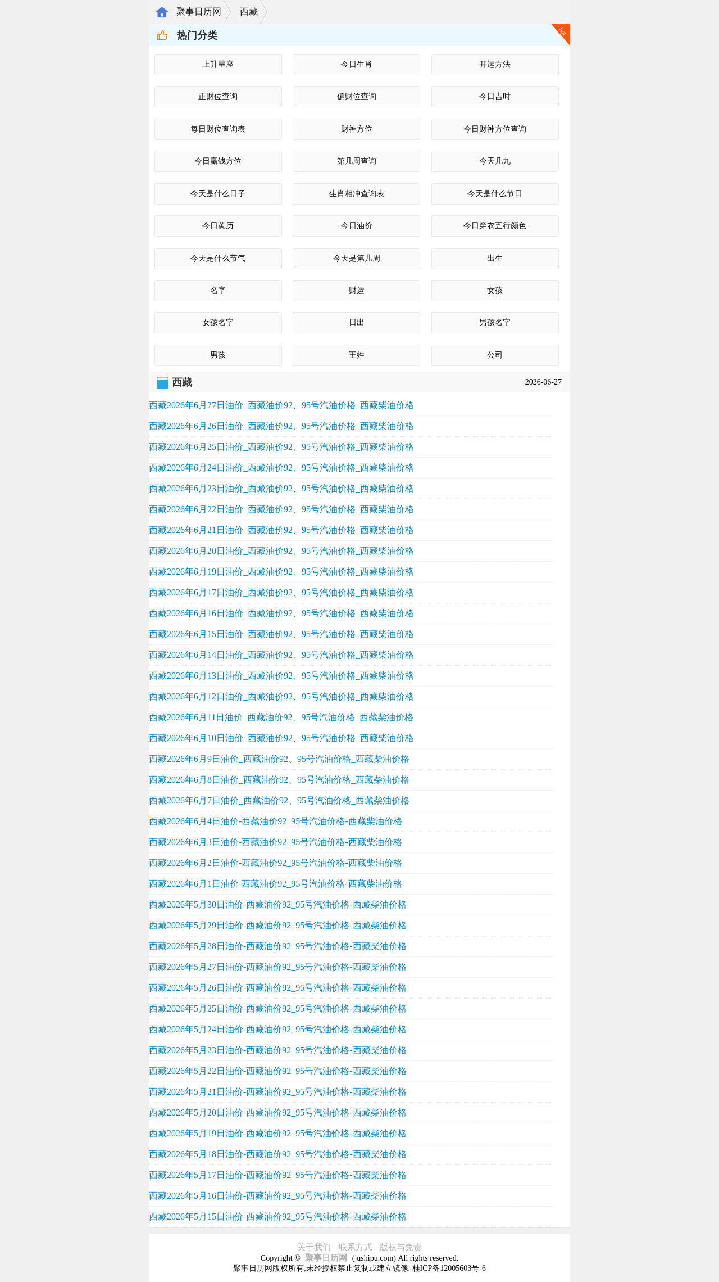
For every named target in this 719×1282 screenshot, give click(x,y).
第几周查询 (356, 161)
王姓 (357, 355)
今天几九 (495, 161)
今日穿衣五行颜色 (494, 226)
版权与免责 (401, 1247)
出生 (495, 258)
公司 (495, 355)
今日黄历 (218, 226)
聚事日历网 (198, 11)
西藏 (249, 11)
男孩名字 (495, 322)
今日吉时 (495, 96)
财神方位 (356, 129)
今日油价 (356, 226)
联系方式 (355, 1247)
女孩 (495, 290)
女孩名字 (218, 322)
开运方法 (495, 64)
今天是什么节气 (217, 258)
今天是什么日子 (217, 193)
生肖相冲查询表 (356, 193)
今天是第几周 (356, 258)
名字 (218, 290)
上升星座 (218, 64)
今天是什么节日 (494, 193)
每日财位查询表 (217, 129)
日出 (357, 322)
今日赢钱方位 (218, 161)
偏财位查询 (356, 96)
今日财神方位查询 (494, 129)
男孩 (218, 355)
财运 (357, 290)
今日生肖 (356, 64)
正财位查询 (218, 96)
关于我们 (314, 1247)
